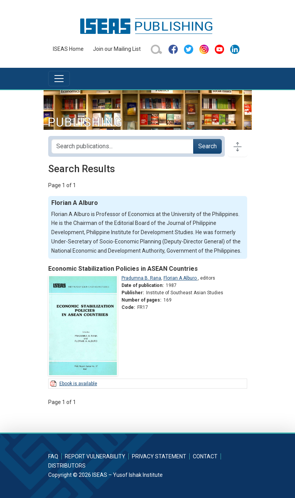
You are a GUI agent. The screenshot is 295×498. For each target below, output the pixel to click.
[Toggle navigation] (59, 78)
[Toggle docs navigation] (237, 146)
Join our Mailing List (117, 49)
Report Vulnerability (95, 456)
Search (207, 146)
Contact (205, 456)
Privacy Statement (159, 456)
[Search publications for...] (122, 146)
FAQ (53, 456)
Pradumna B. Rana (141, 278)
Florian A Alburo (181, 278)
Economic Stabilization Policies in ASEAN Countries (123, 268)
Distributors (67, 466)
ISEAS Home (68, 49)
